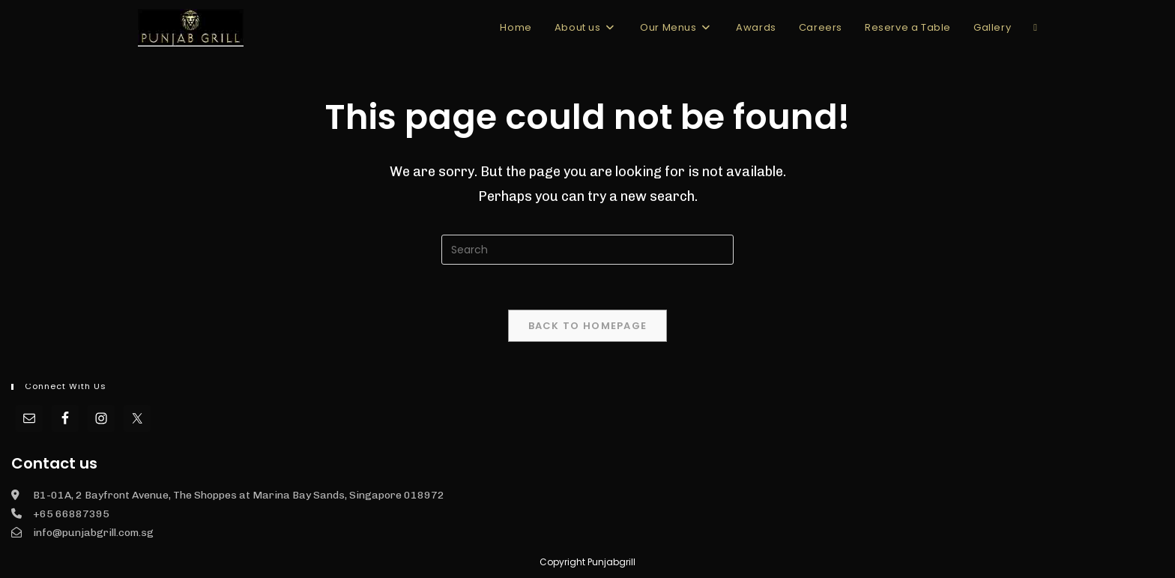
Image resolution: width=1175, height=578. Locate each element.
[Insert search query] (587, 250)
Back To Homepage (587, 326)
